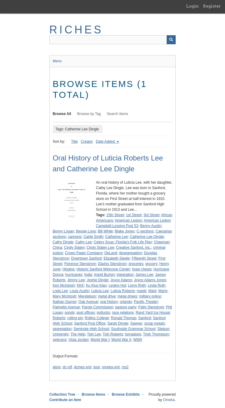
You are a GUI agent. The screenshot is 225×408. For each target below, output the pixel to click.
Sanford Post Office (89, 323)
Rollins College (97, 318)
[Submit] (171, 39)
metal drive (107, 296)
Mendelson (87, 296)
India (88, 275)
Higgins (69, 269)
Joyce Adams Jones (150, 280)
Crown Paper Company (84, 253)
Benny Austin (150, 226)
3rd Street (151, 215)
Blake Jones (124, 231)
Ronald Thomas (123, 318)
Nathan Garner (64, 302)
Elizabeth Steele (116, 258)
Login (192, 6)
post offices (85, 312)
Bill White (105, 231)
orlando (126, 302)
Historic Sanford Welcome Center (103, 269)
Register (212, 6)
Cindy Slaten (74, 247)
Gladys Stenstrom (112, 264)
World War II (121, 340)
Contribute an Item (65, 400)
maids (141, 291)
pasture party (125, 307)
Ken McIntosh (64, 285)
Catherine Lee (116, 237)
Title (74, 141)
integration (125, 275)
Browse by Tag (89, 114)
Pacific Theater (146, 302)
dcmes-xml (82, 367)
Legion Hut (117, 285)
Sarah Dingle (117, 323)
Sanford (144, 318)
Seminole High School (91, 329)
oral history (109, 302)
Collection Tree (62, 394)
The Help (77, 334)
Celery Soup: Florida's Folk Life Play (123, 242)
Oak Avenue (88, 302)
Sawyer (136, 323)
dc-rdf (67, 367)
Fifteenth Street (144, 258)
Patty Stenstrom (151, 307)
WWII (137, 340)
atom (57, 367)
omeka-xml (111, 367)
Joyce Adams (121, 280)
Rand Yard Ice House (153, 312)
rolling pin (75, 318)
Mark (152, 291)
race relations (123, 312)
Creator (87, 141)
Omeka (169, 400)
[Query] (112, 39)
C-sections (145, 231)
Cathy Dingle (63, 242)
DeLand (110, 253)
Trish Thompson (156, 334)
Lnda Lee (60, 291)
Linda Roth (156, 285)
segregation (62, 329)
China (57, 247)
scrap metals (154, 323)
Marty (163, 291)
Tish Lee (94, 334)
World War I (100, 340)
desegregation (130, 253)
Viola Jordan (79, 340)
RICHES (76, 29)
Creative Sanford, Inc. (133, 247)
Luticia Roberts (123, 291)
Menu (57, 61)
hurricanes (73, 275)
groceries (135, 264)
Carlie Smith (93, 237)
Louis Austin (79, 291)
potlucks (103, 312)
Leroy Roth (137, 285)
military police (150, 296)
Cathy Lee (83, 242)
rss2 (125, 367)
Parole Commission (97, 307)
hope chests (142, 269)
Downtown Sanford (86, 258)
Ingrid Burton (104, 275)
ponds (70, 312)
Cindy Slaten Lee (100, 247)
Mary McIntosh (64, 296)
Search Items (117, 114)
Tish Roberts (113, 334)
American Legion (128, 220)
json (96, 367)
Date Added (106, 141)
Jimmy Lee (76, 280)
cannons (75, 237)
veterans (59, 340)
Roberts (59, 318)
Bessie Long (86, 231)
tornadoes (133, 334)
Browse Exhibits (126, 394)
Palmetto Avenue (66, 307)
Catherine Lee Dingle (147, 237)
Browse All (62, 114)
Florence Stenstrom (80, 264)
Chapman (161, 242)
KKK (80, 285)
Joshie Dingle (97, 280)
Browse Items (93, 394)
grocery (151, 264)
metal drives (127, 296)
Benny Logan (63, 231)
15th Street (115, 215)
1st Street (133, 215)
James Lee (144, 275)
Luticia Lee (100, 291)
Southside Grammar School (133, 329)
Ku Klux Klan (96, 285)
